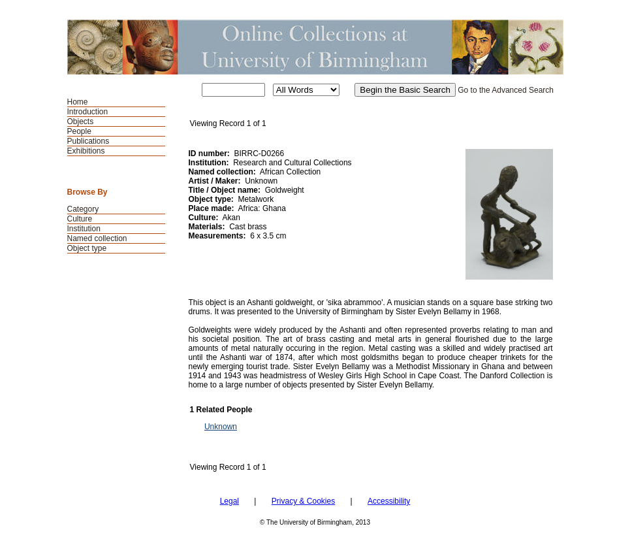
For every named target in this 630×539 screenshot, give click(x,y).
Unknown (220, 426)
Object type (87, 248)
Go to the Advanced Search (506, 90)
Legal (229, 501)
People (79, 131)
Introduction (87, 111)
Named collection (97, 238)
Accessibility (389, 501)
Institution (84, 228)
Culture (80, 218)
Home (77, 101)
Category (83, 209)
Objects (80, 121)
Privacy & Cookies (303, 501)
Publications (88, 141)
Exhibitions (86, 150)
